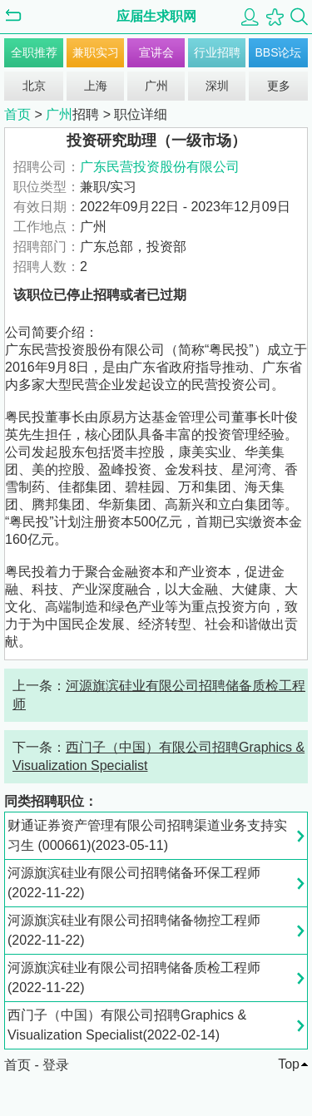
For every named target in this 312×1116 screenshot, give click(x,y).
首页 (17, 114)
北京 (34, 85)
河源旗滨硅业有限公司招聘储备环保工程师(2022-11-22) (133, 883)
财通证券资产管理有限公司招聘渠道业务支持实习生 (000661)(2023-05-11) (147, 835)
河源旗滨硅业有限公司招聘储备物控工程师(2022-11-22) (133, 930)
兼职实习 (95, 52)
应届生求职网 (156, 16)
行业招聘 (217, 52)
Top (289, 1064)
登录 (55, 1065)
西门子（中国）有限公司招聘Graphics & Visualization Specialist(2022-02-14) (126, 1025)
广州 (156, 85)
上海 (95, 85)
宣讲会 (156, 52)
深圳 (217, 85)
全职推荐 (34, 52)
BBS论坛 (278, 52)
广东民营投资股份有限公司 (160, 167)
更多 (278, 85)
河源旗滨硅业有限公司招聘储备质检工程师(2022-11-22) (133, 977)
